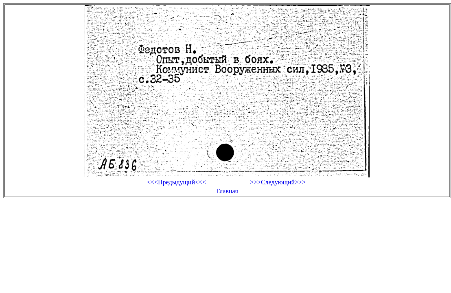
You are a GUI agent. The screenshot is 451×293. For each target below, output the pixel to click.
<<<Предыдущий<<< (176, 182)
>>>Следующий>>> (278, 182)
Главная (227, 191)
